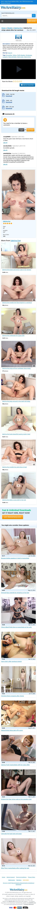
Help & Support (11, 877)
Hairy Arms (27, 57)
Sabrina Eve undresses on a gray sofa (13, 335)
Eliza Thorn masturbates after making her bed (15, 868)
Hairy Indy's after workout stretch (11, 661)
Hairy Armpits (12, 57)
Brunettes (9, 55)
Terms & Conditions (21, 877)
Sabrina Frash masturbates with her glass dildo (15, 765)
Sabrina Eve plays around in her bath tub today (16, 401)
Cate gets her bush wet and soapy (11, 833)
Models (9, 28)
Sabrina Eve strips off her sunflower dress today (16, 368)
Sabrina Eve (18, 28)
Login (21, 130)
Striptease (29, 55)
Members (18, 880)
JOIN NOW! (32, 21)
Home (4, 28)
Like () (5, 142)
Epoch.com (12, 901)
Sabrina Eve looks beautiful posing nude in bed (16, 434)
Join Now (30, 130)
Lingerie (5, 57)
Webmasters (11, 880)
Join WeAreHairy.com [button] (12, 517)
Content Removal (29, 904)
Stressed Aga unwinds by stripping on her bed (15, 593)
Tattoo (15, 55)
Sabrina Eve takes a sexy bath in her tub (14, 500)
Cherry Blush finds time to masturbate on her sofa (16, 627)
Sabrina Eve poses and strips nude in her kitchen (16, 270)
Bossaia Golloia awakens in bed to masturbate (15, 558)
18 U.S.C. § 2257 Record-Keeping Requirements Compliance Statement (18, 883)
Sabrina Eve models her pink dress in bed (14, 467)
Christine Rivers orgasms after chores (12, 696)
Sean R (10, 53)
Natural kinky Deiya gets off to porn (12, 730)
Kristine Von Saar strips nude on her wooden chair (16, 799)
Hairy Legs (20, 57)
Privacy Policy (31, 877)
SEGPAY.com (32, 903)
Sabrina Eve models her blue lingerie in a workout (17, 302)
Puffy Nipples (21, 55)
